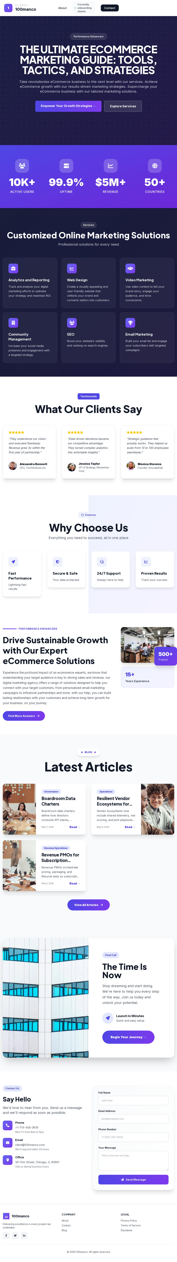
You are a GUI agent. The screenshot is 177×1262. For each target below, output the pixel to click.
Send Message (133, 1179)
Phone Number (107, 1129)
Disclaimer (126, 1230)
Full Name (104, 1092)
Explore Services (123, 106)
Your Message (107, 1147)
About (62, 8)
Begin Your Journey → (128, 1037)
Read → (74, 827)
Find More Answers (23, 716)
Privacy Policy (129, 1220)
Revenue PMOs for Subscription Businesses (60, 860)
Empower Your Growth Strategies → (68, 106)
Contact (109, 8)
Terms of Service (131, 1225)
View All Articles (88, 905)
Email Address (106, 1111)
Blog (64, 1230)
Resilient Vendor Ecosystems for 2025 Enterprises (114, 804)
